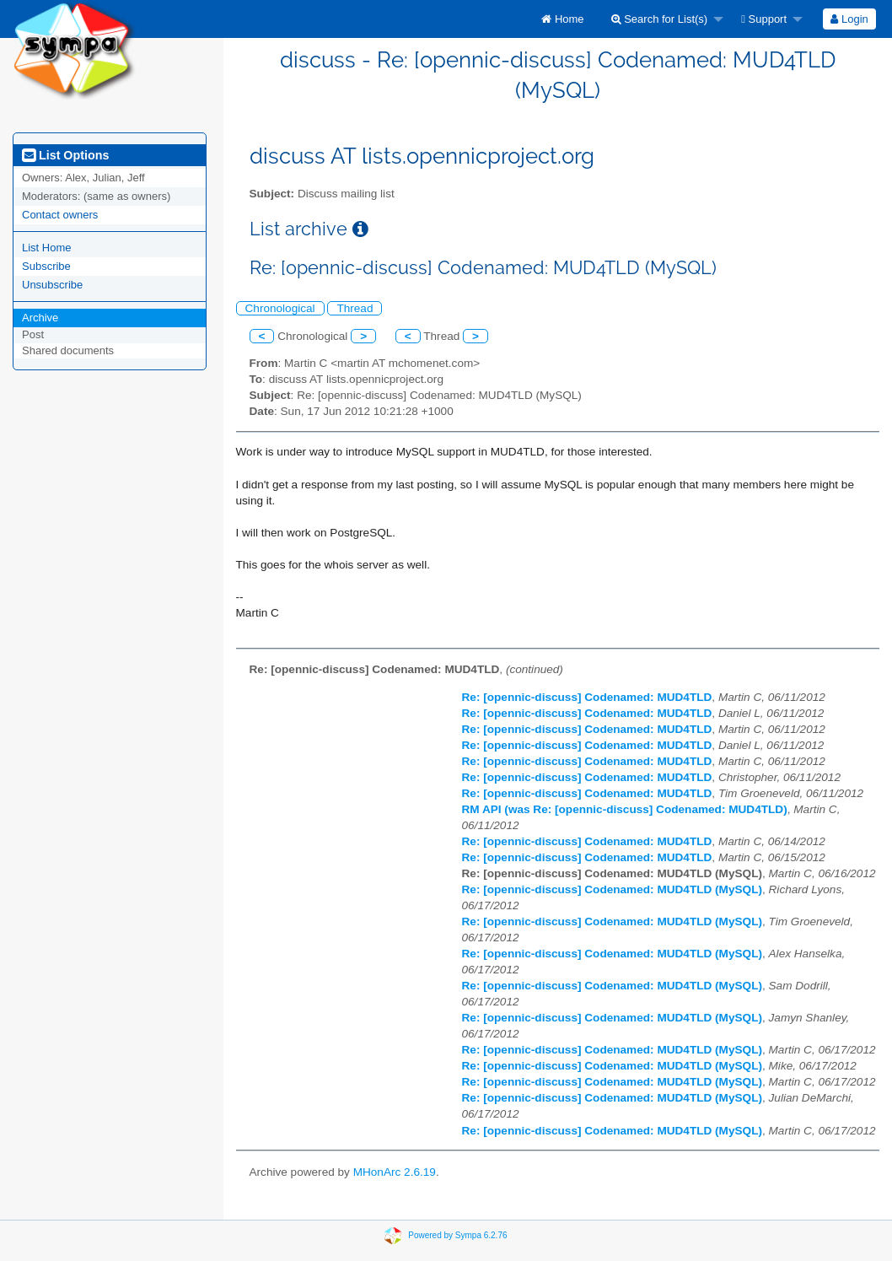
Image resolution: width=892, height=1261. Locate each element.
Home (562, 19)
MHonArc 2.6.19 (394, 1172)
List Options (65, 155)
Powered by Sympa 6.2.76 (457, 1235)
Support (764, 19)
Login (849, 19)
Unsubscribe (52, 284)
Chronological (280, 308)
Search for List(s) (659, 19)
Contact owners (60, 214)
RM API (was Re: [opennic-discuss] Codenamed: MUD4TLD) (624, 809)
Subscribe (46, 266)
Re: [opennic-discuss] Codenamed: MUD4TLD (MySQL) (612, 889)
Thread (354, 308)
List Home (47, 247)
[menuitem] (562, 19)
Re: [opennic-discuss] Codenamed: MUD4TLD (587, 697)
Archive (40, 317)
